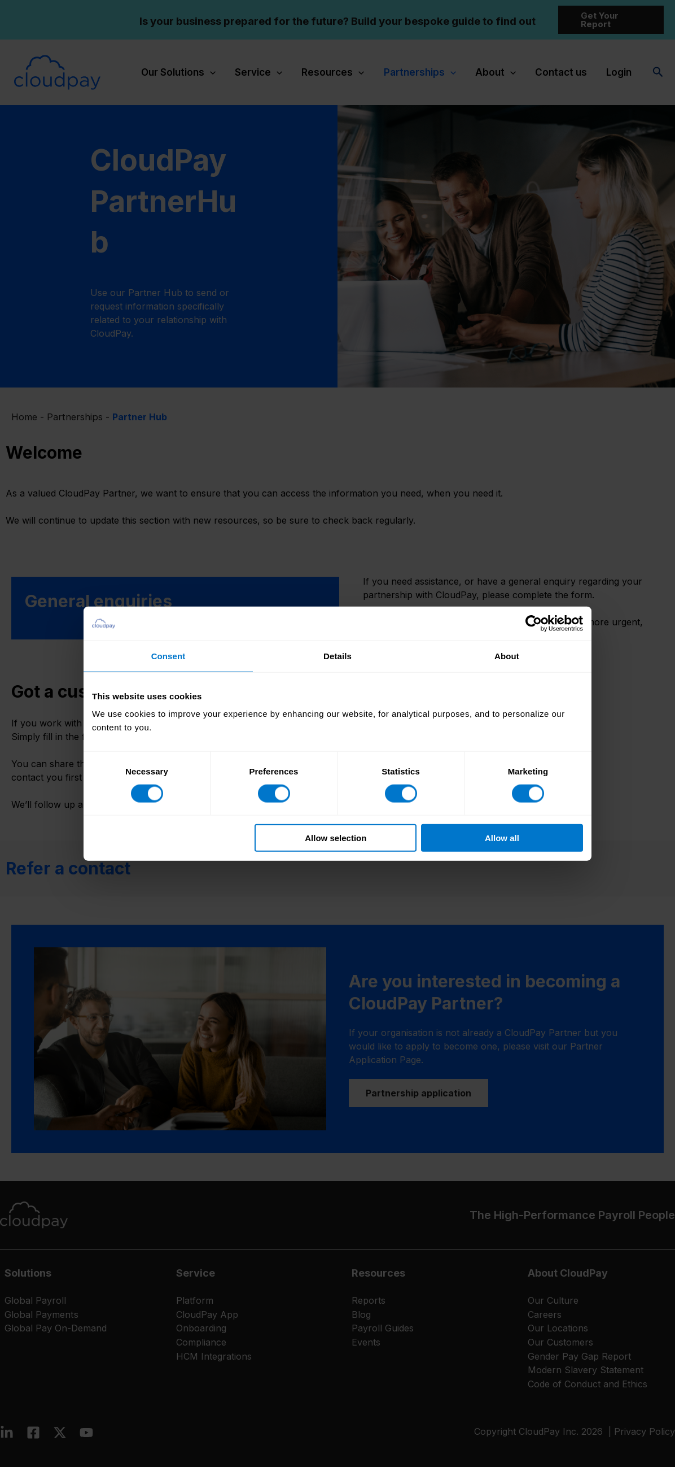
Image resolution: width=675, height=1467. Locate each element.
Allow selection (335, 838)
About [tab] (506, 655)
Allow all (502, 838)
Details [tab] (337, 655)
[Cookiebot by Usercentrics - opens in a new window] (533, 623)
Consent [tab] (168, 655)
